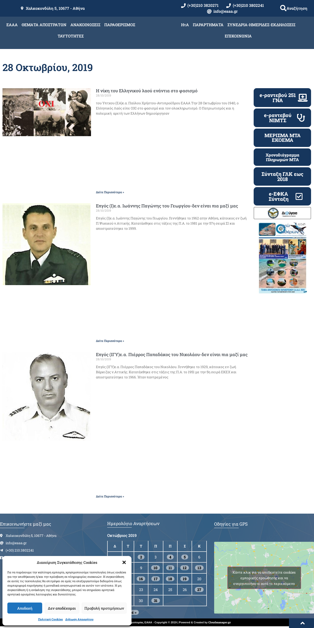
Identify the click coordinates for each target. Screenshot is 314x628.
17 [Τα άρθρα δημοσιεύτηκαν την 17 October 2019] (155, 578)
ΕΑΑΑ (12, 24)
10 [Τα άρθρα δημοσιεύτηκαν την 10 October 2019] (155, 567)
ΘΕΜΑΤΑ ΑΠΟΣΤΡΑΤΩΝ (44, 24)
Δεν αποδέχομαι (62, 608)
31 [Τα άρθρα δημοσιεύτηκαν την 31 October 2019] (155, 600)
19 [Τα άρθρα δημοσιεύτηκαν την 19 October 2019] (184, 578)
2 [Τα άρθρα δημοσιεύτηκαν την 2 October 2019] (141, 557)
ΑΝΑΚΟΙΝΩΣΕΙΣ (85, 24)
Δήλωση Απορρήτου (79, 619)
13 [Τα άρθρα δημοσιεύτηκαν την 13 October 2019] (199, 567)
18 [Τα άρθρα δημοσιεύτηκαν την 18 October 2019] (170, 578)
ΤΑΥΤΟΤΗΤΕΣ (71, 35)
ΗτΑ (185, 24)
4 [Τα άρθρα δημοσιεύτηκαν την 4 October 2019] (170, 557)
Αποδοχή (24, 608)
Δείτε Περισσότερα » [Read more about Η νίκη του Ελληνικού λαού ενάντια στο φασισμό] (110, 192)
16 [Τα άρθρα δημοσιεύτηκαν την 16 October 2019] (141, 578)
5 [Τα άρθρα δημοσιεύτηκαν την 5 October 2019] (185, 557)
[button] (124, 562)
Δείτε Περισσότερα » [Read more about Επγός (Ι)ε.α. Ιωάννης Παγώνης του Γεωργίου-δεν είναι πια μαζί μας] (110, 341)
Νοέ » (131, 612)
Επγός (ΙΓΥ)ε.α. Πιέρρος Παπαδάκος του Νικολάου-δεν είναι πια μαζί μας (172, 354)
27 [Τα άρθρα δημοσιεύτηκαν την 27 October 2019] (199, 589)
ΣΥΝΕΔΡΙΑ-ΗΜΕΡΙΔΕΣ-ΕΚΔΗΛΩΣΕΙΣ (261, 24)
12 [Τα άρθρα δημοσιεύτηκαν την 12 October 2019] (184, 567)
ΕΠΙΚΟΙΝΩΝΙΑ (238, 35)
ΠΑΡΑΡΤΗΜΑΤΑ (208, 24)
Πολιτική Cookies (50, 619)
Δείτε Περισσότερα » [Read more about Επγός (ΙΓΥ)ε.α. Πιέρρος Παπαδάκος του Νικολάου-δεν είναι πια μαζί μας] (110, 496)
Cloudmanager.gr (219, 622)
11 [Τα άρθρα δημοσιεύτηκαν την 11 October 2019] (170, 567)
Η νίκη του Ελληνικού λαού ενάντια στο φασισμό (146, 91)
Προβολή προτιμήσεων (104, 608)
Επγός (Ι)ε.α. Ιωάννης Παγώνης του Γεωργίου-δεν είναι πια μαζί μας (167, 206)
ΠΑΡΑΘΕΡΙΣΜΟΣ (119, 24)
